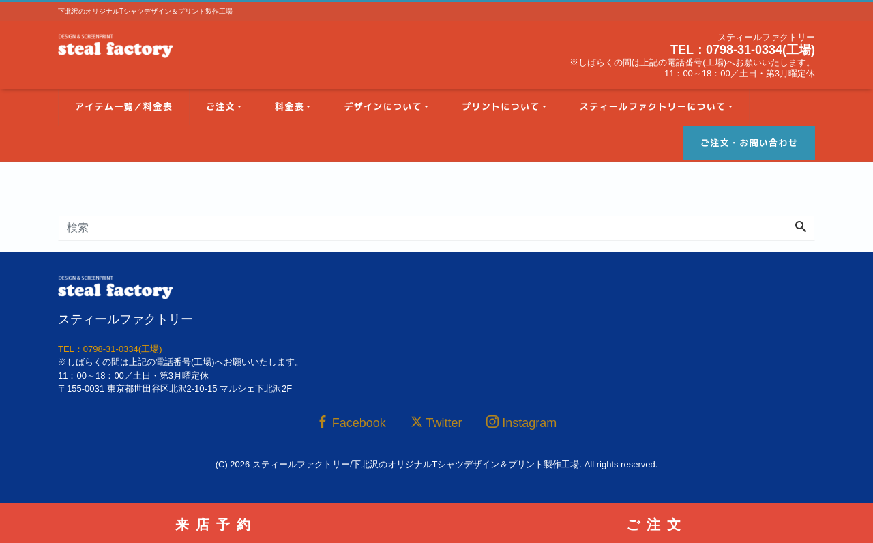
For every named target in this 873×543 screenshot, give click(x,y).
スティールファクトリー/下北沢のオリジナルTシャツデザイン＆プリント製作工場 (416, 464)
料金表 (289, 106)
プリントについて (500, 106)
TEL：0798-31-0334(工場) (742, 50)
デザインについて (382, 106)
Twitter (436, 422)
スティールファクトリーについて (653, 106)
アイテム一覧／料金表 (124, 106)
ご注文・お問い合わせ (749, 142)
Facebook (351, 422)
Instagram (521, 422)
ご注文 (220, 106)
